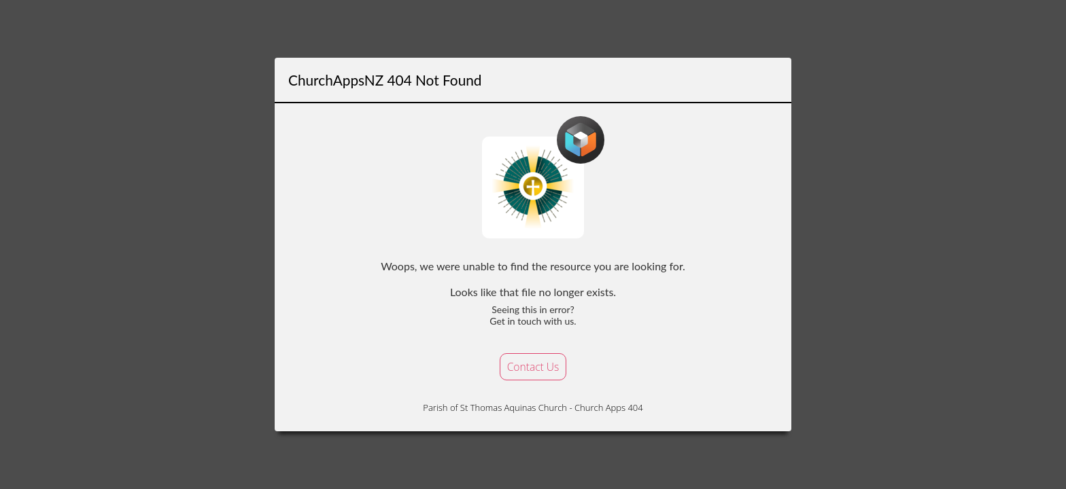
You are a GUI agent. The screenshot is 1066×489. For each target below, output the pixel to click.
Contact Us (533, 366)
